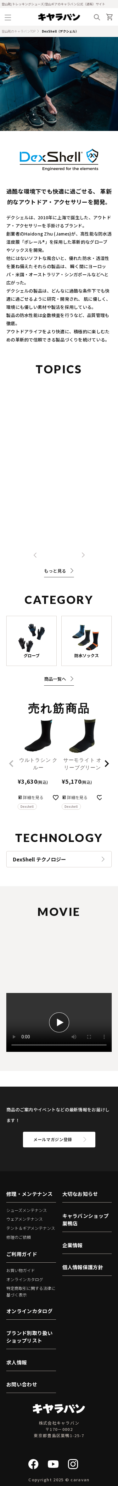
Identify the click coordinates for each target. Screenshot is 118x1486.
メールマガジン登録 (52, 1139)
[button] (11, 764)
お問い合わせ (21, 1384)
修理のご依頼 (18, 1237)
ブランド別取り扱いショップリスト (29, 1336)
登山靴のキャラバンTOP (19, 31)
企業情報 (72, 1245)
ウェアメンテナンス (24, 1219)
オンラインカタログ (24, 1279)
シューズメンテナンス (26, 1210)
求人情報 (16, 1362)
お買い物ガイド (20, 1270)
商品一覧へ (59, 679)
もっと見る (59, 571)
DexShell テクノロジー (39, 859)
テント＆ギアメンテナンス (30, 1228)
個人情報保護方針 (83, 1267)
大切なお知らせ (80, 1194)
